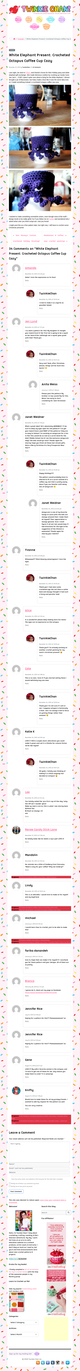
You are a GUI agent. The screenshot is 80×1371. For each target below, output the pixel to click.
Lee (27, 792)
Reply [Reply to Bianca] (27, 995)
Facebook (48, 1363)
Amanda (30, 268)
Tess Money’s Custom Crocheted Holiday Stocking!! (26, 238)
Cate (28, 668)
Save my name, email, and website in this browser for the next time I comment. (37, 1179)
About (61, 19)
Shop (28, 19)
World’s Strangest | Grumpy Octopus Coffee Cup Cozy (39, 910)
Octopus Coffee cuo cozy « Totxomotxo (34, 940)
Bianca (29, 981)
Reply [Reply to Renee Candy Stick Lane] (27, 842)
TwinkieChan (26, 67)
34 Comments (37, 67)
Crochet (21, 39)
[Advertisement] (56, 1329)
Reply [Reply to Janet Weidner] (27, 451)
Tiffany (28, 73)
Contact (34, 26)
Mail (68, 1363)
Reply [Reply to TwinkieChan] (41, 308)
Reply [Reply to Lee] (27, 816)
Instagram (58, 1363)
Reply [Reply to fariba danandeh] (27, 968)
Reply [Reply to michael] (27, 933)
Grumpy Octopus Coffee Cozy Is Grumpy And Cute (38, 907)
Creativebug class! (29, 1289)
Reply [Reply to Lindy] (27, 900)
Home (18, 19)
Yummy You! (46, 26)
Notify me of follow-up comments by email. (25, 1183)
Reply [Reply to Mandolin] (27, 870)
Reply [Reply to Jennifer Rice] (27, 1021)
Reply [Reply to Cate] (27, 683)
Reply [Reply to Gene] (27, 1077)
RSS (38, 1363)
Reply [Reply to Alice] (27, 625)
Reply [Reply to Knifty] (27, 1108)
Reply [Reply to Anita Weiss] (43, 404)
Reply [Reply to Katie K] (27, 748)
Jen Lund (31, 321)
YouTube (63, 1363)
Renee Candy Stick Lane (41, 829)
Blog (39, 19)
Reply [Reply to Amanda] (27, 280)
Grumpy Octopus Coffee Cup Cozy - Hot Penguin (37, 877)
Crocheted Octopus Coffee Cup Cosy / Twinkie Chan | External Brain (45, 942)
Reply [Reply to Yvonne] (27, 564)
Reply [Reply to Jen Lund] (27, 341)
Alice (28, 610)
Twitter (51, 219)
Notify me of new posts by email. (22, 1186)
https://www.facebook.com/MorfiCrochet (41, 992)
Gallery (50, 19)
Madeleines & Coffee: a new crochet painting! (55, 238)
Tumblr (53, 1363)
